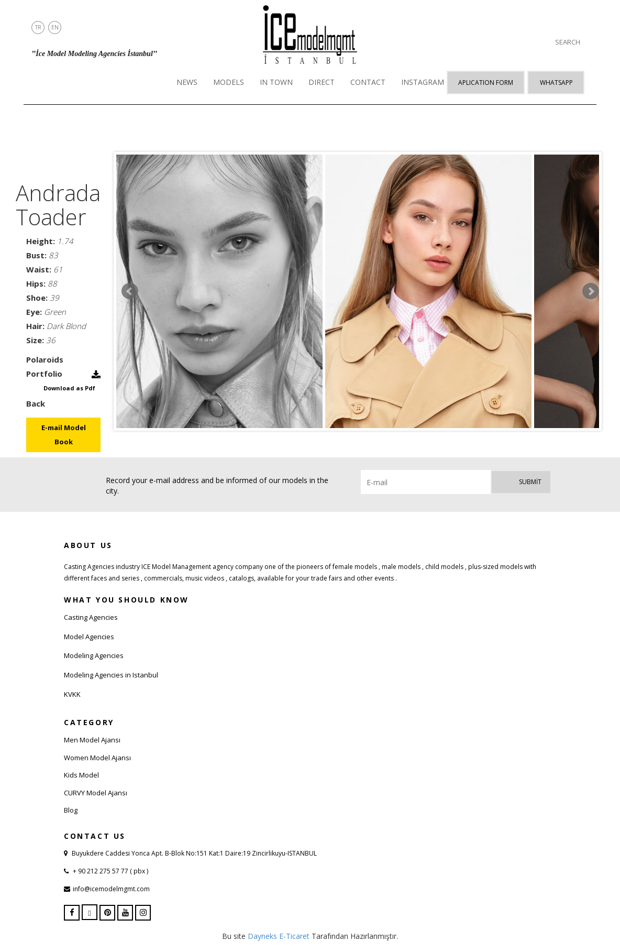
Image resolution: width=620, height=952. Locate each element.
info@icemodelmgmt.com (111, 888)
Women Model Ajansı (97, 757)
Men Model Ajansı (92, 740)
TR (38, 27)
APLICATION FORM (485, 82)
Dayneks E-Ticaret (278, 936)
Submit (530, 481)
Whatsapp (556, 82)
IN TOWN (276, 82)
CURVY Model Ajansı (95, 792)
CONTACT (367, 82)
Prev (129, 291)
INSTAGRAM (422, 82)
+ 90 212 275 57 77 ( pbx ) (109, 871)
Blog (71, 810)
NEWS (186, 82)
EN (55, 27)
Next (590, 291)
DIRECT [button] (321, 82)
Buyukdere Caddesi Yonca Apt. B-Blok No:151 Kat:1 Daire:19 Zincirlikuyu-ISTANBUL (194, 853)
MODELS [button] (228, 82)
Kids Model (81, 775)
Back (35, 403)
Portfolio (44, 373)
